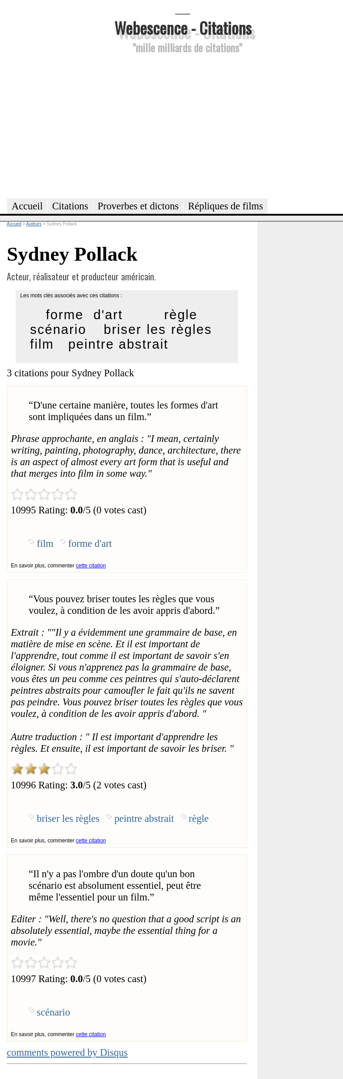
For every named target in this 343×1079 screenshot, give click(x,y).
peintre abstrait (118, 344)
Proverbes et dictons (138, 206)
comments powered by (67, 1052)
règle (181, 315)
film (42, 344)
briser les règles (158, 329)
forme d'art (84, 315)
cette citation (91, 565)
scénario (58, 329)
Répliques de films (225, 206)
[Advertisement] (182, 124)
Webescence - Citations (182, 27)
